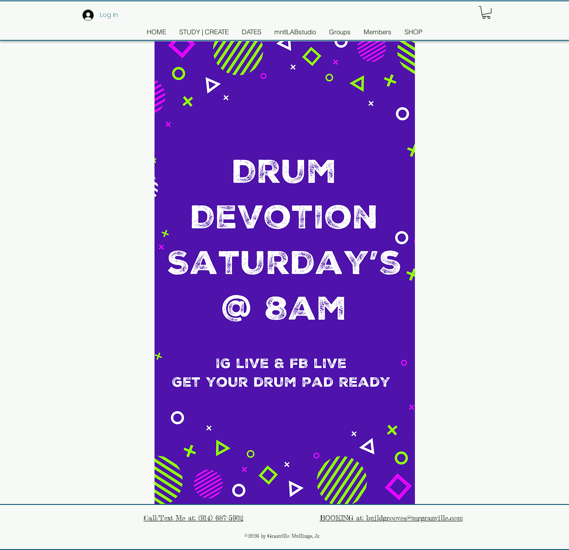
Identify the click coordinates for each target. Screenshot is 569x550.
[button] (486, 12)
